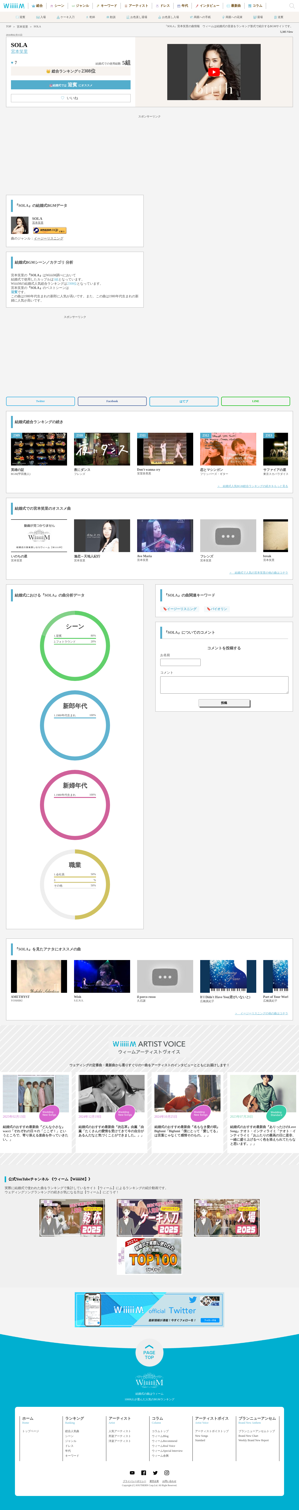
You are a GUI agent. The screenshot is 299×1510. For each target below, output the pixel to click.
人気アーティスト (120, 1431)
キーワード (72, 1455)
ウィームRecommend (164, 1441)
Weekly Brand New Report (253, 1440)
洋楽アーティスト (120, 1441)
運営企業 (154, 1481)
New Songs (201, 1435)
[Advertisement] (149, 154)
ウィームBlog (160, 1436)
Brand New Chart (248, 1435)
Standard (200, 1440)
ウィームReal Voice (163, 1446)
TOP (8, 26)
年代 (68, 1450)
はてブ (184, 401)
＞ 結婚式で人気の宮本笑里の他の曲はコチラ (258, 572)
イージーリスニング (48, 238)
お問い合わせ (169, 1481)
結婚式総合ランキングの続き (39, 422)
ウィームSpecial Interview (167, 1450)
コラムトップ (160, 1431)
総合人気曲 (72, 1431)
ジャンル (70, 1441)
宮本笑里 (22, 26)
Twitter (40, 401)
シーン (69, 1436)
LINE (255, 401)
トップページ (30, 1431)
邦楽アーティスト (120, 1436)
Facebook (112, 401)
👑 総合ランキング (71, 71)
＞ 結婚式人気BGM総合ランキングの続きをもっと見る (252, 486)
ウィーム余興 (160, 1455)
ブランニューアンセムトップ (256, 1431)
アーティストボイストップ (212, 1431)
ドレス (69, 1446)
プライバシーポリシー (134, 1481)
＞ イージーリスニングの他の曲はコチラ (261, 1013)
